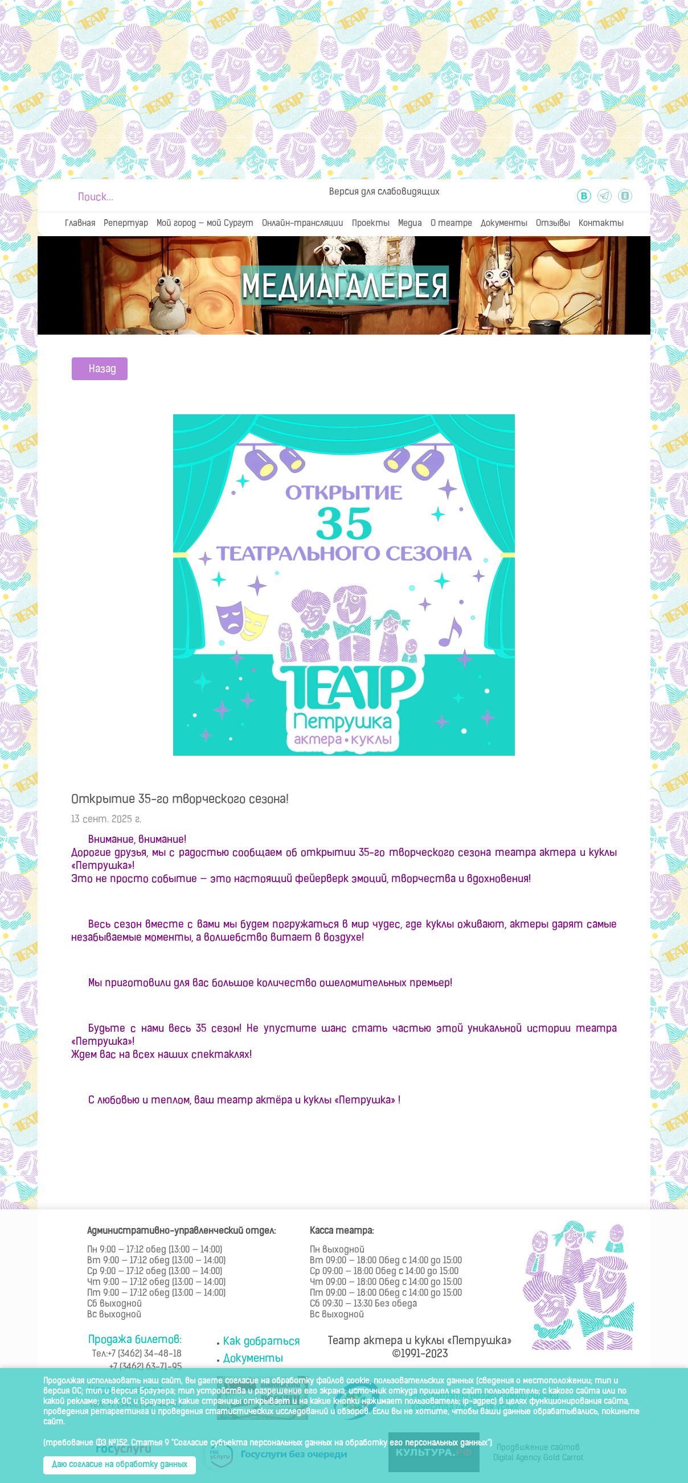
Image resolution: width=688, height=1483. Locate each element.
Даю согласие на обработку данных (119, 1465)
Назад (102, 369)
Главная (80, 224)
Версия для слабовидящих (384, 192)
